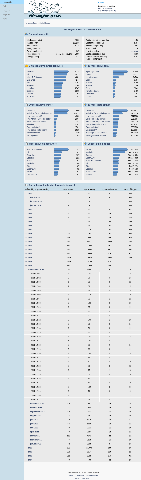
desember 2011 (37, 269)
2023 (30, 217)
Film (88, 88)
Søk (4, 6)
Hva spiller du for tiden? (37, 130)
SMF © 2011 (81, 475)
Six (28, 74)
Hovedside (7, 2)
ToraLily (30, 96)
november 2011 (37, 404)
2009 (30, 452)
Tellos (29, 160)
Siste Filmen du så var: (37, 122)
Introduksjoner (92, 77)
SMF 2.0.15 (71, 475)
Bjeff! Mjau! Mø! (92, 71)
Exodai (89, 174)
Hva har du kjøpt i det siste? (39, 119)
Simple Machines (92, 475)
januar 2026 (35, 205)
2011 (30, 265)
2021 (30, 225)
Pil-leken (30, 124)
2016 (30, 245)
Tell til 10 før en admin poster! (39, 113)
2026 (30, 193)
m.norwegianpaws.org (106, 8)
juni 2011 (34, 424)
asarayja (134, 51)
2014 (30, 253)
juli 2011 (34, 420)
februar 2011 (36, 440)
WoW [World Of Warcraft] (97, 135)
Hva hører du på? (34, 116)
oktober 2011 (36, 408)
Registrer (7, 14)
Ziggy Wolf (31, 85)
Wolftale (30, 71)
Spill (88, 80)
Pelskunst (90, 94)
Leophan (31, 88)
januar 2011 (35, 444)
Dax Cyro (31, 80)
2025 (30, 209)
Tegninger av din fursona (96, 133)
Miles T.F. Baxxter (34, 77)
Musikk (89, 83)
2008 (30, 456)
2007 (30, 460)
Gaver (88, 96)
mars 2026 (35, 197)
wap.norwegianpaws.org (107, 10)
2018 (30, 237)
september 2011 (37, 412)
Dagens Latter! (33, 127)
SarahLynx (31, 169)
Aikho (29, 172)
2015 (30, 249)
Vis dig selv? (32, 135)
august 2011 (35, 416)
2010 (30, 448)
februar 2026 (36, 201)
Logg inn (6, 10)
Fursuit (89, 85)
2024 (30, 213)
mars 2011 (35, 436)
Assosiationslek (33, 133)
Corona (30, 94)
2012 (30, 261)
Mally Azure (91, 172)
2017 (30, 241)
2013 (30, 257)
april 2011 (34, 432)
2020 (30, 229)
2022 (30, 221)
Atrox (29, 83)
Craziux (30, 91)
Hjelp (5, 19)
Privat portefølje (92, 91)
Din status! (31, 110)
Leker (88, 74)
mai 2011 (34, 428)
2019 (30, 233)
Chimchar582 (32, 174)
